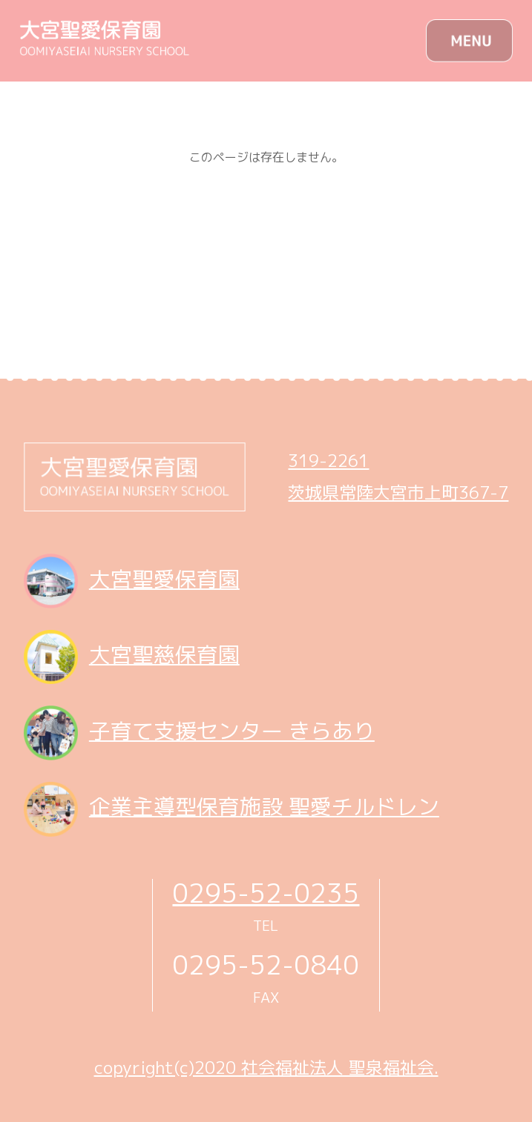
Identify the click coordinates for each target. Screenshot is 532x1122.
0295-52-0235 (265, 892)
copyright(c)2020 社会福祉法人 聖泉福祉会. (266, 1067)
